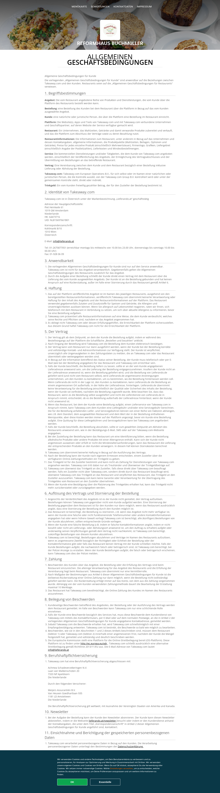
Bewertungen (100, 6)
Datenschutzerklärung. (130, 746)
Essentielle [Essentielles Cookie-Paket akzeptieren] (105, 782)
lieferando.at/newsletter (103, 720)
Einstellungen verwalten (121, 768)
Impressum (144, 6)
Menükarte (79, 6)
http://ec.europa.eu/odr (94, 643)
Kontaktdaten (123, 6)
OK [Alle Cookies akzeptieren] (72, 782)
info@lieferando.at (63, 241)
